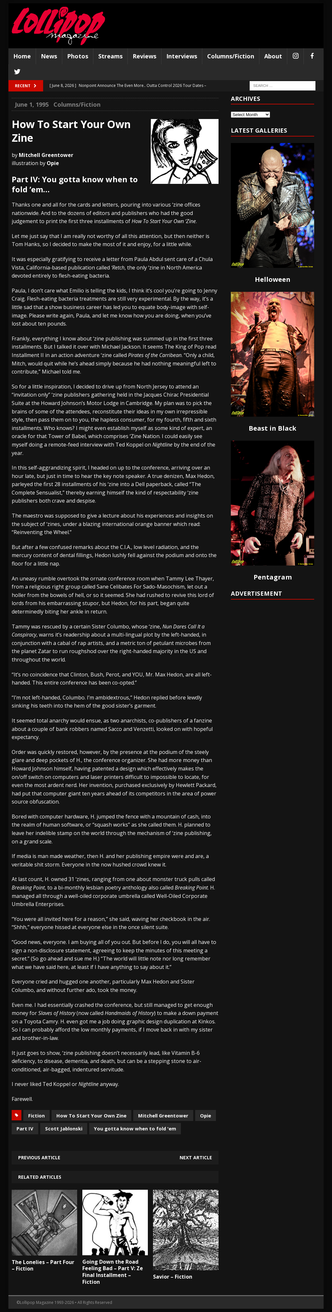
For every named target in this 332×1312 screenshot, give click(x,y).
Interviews (181, 56)
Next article (196, 1157)
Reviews (144, 56)
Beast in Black (272, 428)
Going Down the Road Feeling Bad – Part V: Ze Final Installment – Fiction (112, 1271)
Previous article (39, 1157)
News (49, 56)
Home (22, 56)
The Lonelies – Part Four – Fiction (43, 1265)
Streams (110, 56)
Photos (77, 56)
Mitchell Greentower (163, 1115)
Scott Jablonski (63, 1128)
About (273, 56)
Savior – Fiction (172, 1276)
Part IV (25, 1128)
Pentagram (273, 577)
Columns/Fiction (230, 56)
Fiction (36, 1115)
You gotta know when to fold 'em (135, 1128)
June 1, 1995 (32, 104)
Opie (205, 1115)
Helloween (272, 279)
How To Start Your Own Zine (91, 1115)
